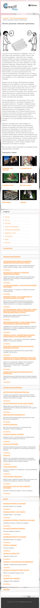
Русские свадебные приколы (14, 528)
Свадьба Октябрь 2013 (11, 553)
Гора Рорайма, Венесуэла (12, 476)
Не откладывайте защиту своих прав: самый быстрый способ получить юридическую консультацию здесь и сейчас (20, 311)
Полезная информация (12, 226)
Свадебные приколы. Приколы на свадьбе (19, 520)
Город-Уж (6, 455)
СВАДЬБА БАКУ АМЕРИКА (11, 578)
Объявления (7, 248)
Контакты (7, 242)
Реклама (6, 589)
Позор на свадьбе (10, 545)
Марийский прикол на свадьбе (14, 537)
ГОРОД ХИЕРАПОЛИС (10, 467)
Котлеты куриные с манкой (13, 434)
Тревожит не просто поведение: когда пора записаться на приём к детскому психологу (19, 358)
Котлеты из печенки (10, 444)
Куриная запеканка (10, 424)
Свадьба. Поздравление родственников (18, 562)
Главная (7, 217)
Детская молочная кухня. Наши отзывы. (18, 403)
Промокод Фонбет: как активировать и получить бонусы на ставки (17, 297)
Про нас (7, 220)
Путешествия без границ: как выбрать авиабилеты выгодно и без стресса (17, 262)
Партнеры (8, 223)
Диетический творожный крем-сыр (16, 392)
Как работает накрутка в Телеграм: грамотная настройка (16, 273)
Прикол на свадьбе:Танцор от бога (16, 570)
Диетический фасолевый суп (14, 415)
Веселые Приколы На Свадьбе (14, 503)
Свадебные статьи (10, 233)
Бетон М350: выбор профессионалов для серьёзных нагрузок (18, 347)
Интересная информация (12, 230)
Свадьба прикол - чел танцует (14, 512)
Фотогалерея (8, 236)
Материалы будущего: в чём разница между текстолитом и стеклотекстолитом (19, 323)
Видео (7, 239)
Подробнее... (7, 270)
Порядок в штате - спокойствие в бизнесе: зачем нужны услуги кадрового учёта (19, 335)
